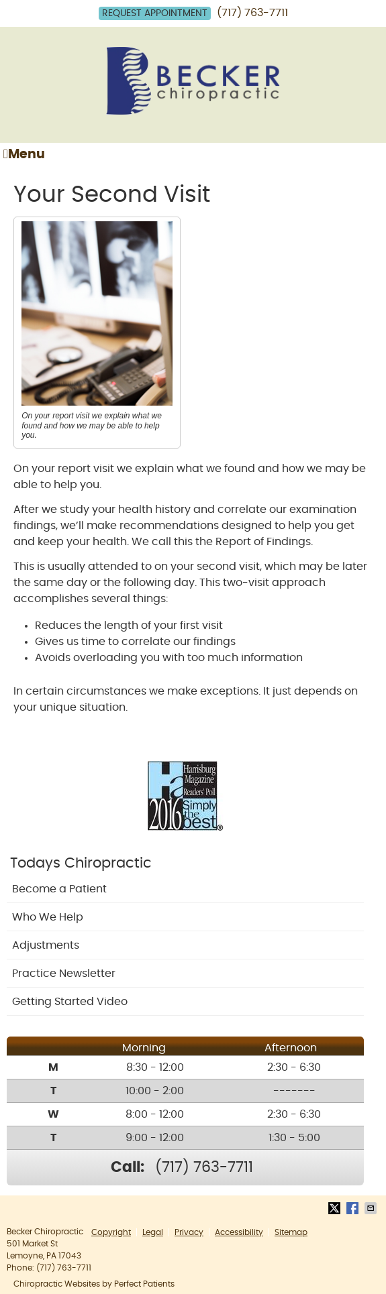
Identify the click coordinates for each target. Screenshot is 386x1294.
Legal (152, 1232)
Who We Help (47, 917)
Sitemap (291, 1232)
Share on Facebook (353, 1208)
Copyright (111, 1232)
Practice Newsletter (63, 973)
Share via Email (372, 1208)
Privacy (189, 1232)
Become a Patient (59, 889)
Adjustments (45, 945)
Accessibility (239, 1232)
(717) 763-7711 (252, 12)
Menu (24, 154)
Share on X (335, 1208)
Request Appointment (154, 13)
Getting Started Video (70, 1001)
